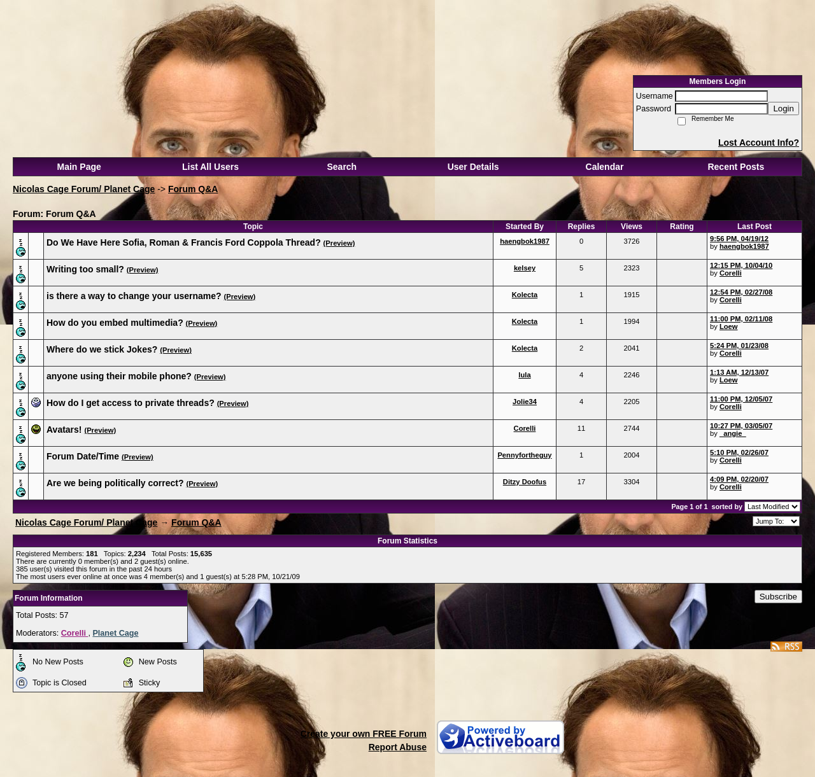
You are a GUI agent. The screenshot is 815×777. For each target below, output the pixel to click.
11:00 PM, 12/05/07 (741, 399)
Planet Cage (115, 633)
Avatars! (64, 429)
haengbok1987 (524, 241)
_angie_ (732, 433)
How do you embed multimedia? (114, 323)
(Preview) (339, 243)
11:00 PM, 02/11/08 (741, 319)
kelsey (524, 268)
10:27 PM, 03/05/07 (741, 426)
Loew (728, 326)
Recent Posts (735, 167)
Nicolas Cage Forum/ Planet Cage (84, 189)
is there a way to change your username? (134, 296)
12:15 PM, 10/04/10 (741, 265)
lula (524, 375)
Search (342, 167)
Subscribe (778, 596)
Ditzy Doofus (524, 482)
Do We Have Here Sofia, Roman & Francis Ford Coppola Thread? (183, 242)
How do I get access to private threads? (130, 403)
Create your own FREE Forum (364, 734)
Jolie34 (525, 401)
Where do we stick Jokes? (101, 349)
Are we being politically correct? (115, 483)
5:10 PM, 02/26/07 (739, 452)
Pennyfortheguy (524, 455)
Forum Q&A (193, 189)
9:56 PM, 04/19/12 (739, 238)
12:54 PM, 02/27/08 (741, 292)
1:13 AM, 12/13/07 (739, 372)
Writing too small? (85, 269)
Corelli (730, 273)
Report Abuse (398, 747)
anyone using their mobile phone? (119, 376)
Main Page (79, 167)
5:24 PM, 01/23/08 (739, 345)
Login (783, 108)
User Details (473, 167)
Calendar (605, 167)
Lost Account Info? (758, 142)
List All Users (210, 167)
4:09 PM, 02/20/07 (739, 479)
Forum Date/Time (82, 456)
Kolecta (524, 294)
